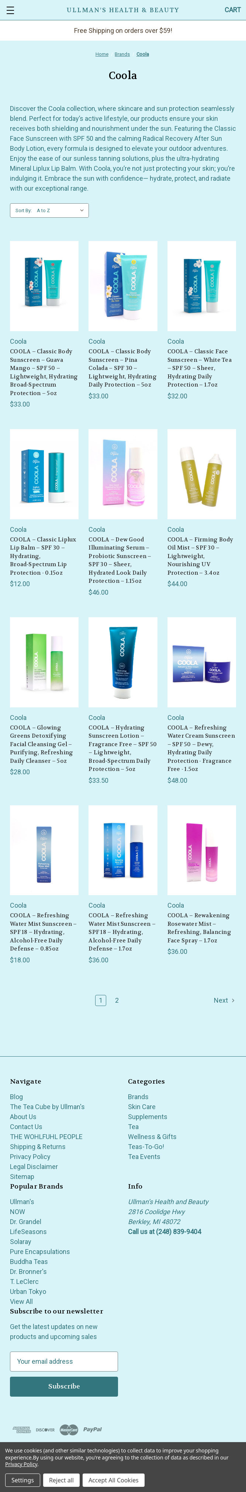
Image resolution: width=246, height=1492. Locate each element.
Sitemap (22, 1176)
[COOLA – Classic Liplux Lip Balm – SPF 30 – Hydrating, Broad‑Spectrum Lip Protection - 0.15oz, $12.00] (44, 474)
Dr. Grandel (25, 1222)
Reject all (61, 1480)
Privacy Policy (30, 1156)
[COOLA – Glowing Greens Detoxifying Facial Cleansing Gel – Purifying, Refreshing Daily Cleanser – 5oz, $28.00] (44, 662)
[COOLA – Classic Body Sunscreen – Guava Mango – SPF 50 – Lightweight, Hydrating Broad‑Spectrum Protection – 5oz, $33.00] (44, 286)
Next (225, 1000)
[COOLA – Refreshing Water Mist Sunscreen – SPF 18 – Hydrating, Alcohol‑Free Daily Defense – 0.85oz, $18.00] (44, 850)
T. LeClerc (24, 1281)
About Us (23, 1117)
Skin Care (142, 1107)
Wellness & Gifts (152, 1137)
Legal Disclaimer (34, 1166)
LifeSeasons (28, 1232)
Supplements (147, 1117)
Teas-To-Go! (146, 1147)
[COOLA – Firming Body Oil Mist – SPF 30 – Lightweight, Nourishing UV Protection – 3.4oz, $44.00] (202, 474)
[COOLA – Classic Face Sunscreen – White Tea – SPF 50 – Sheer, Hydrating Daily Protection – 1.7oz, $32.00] (202, 286)
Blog (16, 1097)
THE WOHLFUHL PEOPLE (46, 1137)
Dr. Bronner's (28, 1271)
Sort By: (23, 210)
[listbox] (62, 211)
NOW (17, 1212)
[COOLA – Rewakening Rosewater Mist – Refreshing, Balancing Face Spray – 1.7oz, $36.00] (202, 850)
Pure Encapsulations (40, 1251)
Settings (22, 1480)
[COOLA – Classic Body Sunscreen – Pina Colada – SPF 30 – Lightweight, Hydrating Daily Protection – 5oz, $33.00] (123, 286)
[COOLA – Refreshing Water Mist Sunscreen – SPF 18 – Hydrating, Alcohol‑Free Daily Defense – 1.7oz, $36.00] (123, 850)
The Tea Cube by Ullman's (47, 1107)
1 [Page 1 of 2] (101, 1000)
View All (21, 1301)
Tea (133, 1127)
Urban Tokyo (28, 1291)
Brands (138, 1097)
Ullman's (22, 1202)
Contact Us (26, 1127)
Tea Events (144, 1156)
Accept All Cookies (114, 1480)
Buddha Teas (29, 1261)
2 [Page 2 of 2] (117, 1000)
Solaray (20, 1241)
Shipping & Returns (38, 1147)
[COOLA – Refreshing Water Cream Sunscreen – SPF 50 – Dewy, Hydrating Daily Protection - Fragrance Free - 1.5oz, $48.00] (202, 662)
